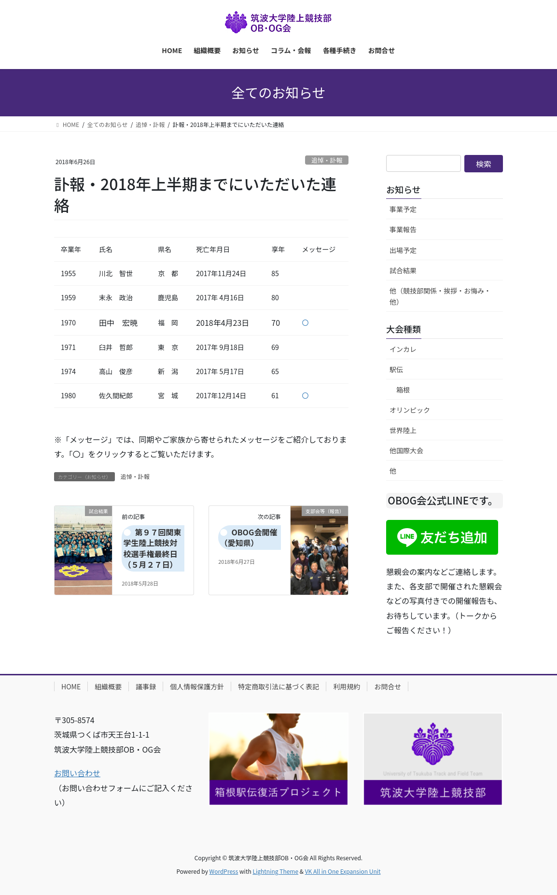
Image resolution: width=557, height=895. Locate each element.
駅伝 (396, 369)
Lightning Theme (275, 871)
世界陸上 (403, 430)
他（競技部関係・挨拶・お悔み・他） (440, 296)
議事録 (146, 686)
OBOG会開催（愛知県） (248, 537)
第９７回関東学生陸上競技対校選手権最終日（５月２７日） (152, 548)
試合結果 (403, 270)
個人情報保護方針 (197, 686)
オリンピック (410, 410)
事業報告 (403, 229)
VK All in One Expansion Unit (343, 871)
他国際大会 (406, 450)
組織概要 (108, 686)
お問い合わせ (77, 773)
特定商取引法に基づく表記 (278, 686)
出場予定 (403, 250)
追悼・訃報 (326, 160)
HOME (71, 686)
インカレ (403, 349)
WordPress (223, 871)
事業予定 (403, 209)
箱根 (403, 389)
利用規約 (346, 686)
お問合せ (387, 686)
